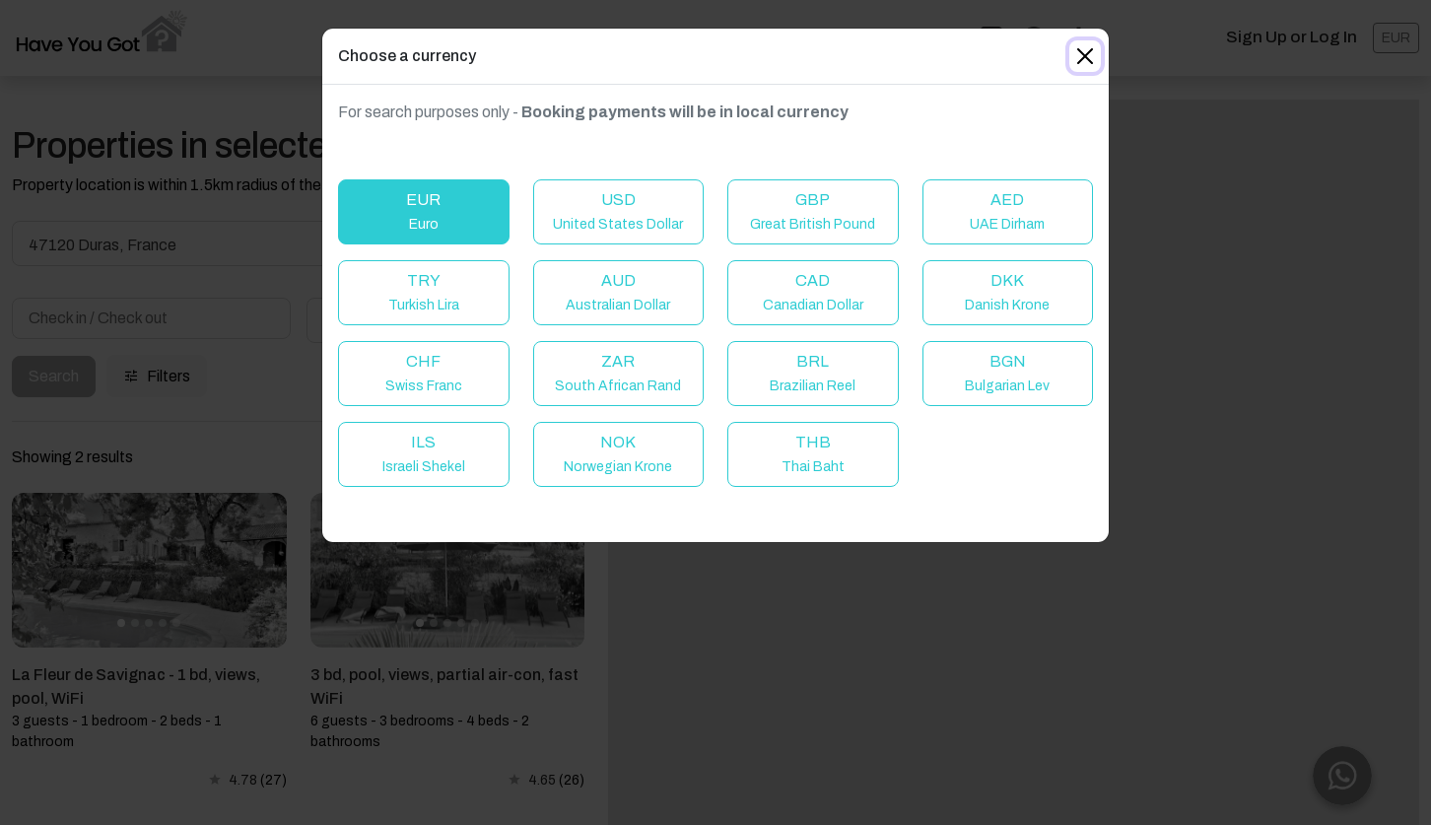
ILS (423, 454)
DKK (1007, 292)
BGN (1007, 373)
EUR (423, 211)
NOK (618, 454)
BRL (812, 373)
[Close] (1085, 56)
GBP (812, 211)
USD (618, 211)
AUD (618, 292)
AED (1007, 211)
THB (813, 454)
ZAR (618, 373)
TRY (423, 292)
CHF (423, 373)
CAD (813, 292)
